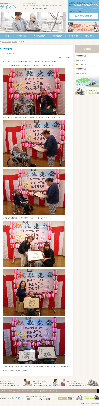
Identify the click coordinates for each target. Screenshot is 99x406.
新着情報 (73, 36)
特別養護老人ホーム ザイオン (9, 5)
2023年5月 (82, 69)
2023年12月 (82, 60)
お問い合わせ (89, 36)
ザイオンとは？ (21, 36)
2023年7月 (82, 64)
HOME (6, 36)
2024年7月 (82, 56)
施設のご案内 (57, 36)
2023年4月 (82, 73)
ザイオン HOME (6, 42)
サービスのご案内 (39, 36)
